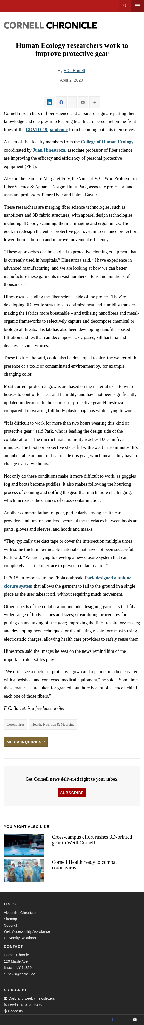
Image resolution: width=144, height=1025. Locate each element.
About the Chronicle (20, 913)
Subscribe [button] (72, 793)
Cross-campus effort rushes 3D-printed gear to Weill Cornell (92, 840)
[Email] (135, 1020)
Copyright (11, 925)
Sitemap (10, 919)
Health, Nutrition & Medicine (52, 724)
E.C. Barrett (74, 70)
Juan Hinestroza (49, 150)
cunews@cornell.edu (20, 974)
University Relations (20, 938)
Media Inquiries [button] (26, 742)
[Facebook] (112, 1020)
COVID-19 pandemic (47, 129)
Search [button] (125, 6)
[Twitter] (123, 1020)
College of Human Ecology (107, 141)
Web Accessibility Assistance (27, 931)
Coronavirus (15, 724)
